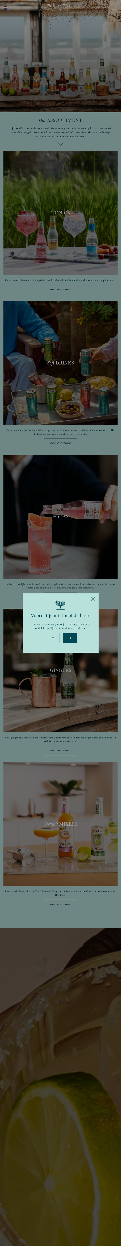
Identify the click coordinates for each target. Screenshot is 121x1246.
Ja (70, 638)
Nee (52, 638)
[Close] (93, 599)
